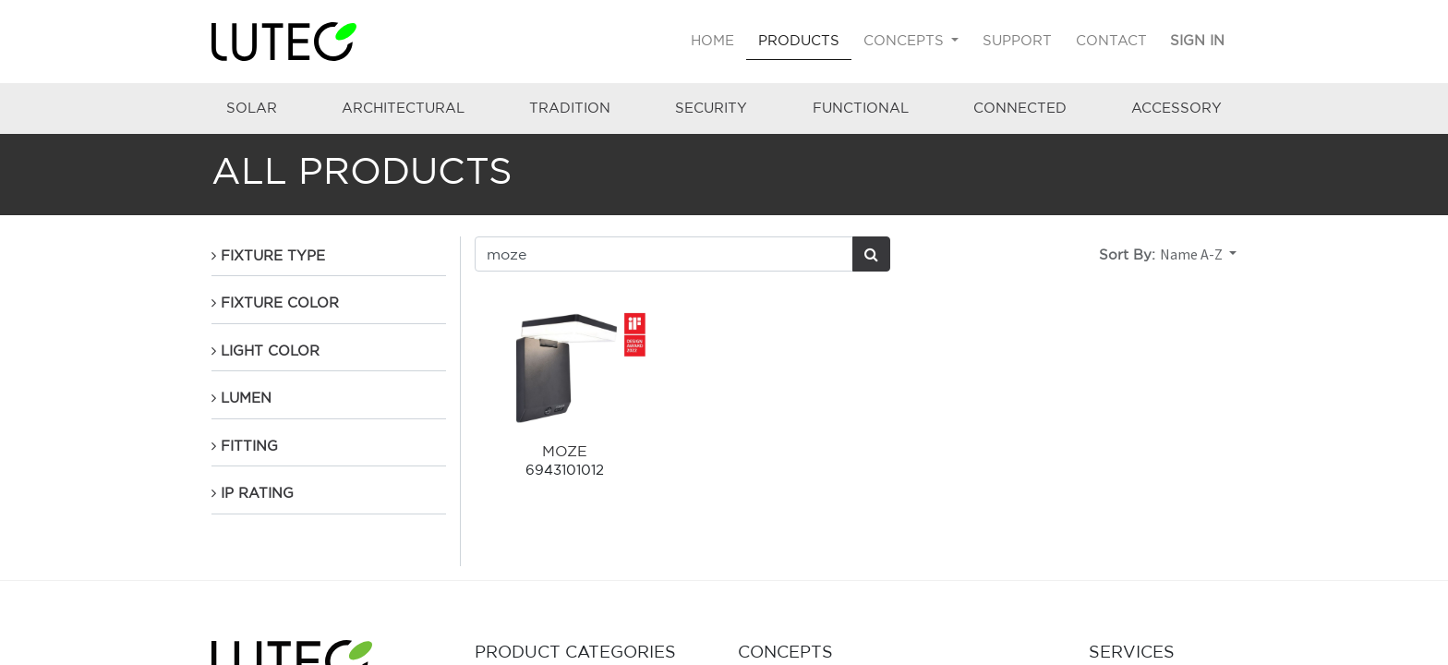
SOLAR (251, 107)
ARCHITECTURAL (403, 107)
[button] (1198, 254)
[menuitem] (713, 41)
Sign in (1197, 40)
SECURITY (711, 107)
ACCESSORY (1176, 107)
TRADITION (569, 107)
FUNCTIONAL (861, 107)
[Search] (871, 254)
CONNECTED (1020, 107)
